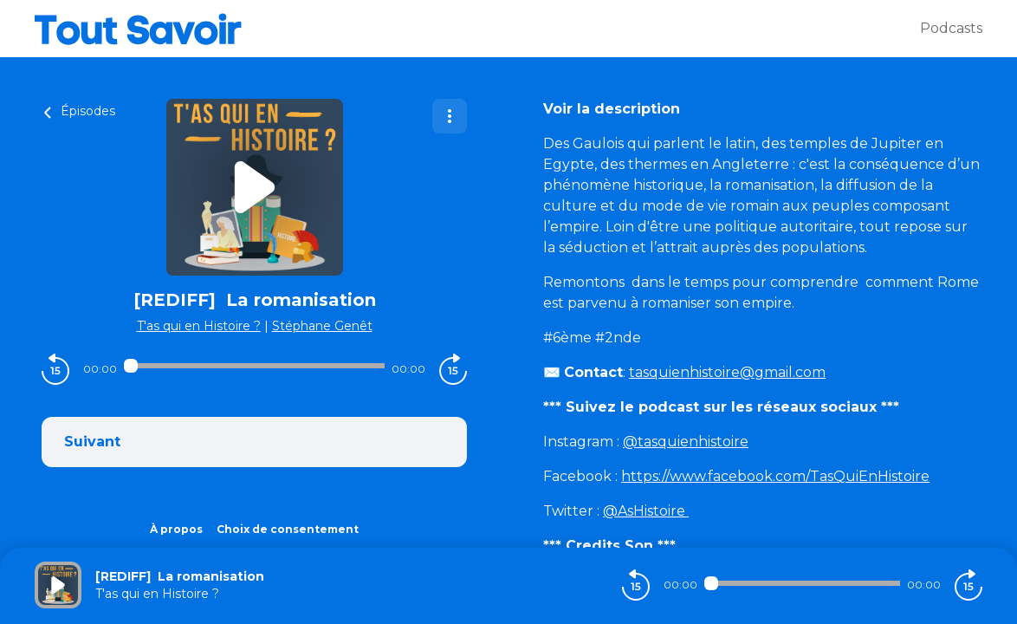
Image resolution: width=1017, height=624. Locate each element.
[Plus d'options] (449, 116)
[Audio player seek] (254, 365)
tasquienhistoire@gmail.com (727, 372)
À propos (176, 529)
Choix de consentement (288, 529)
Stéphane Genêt (322, 326)
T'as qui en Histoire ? (199, 326)
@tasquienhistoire (685, 441)
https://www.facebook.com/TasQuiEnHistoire (775, 476)
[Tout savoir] (477, 28)
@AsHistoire (646, 511)
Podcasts (951, 28)
